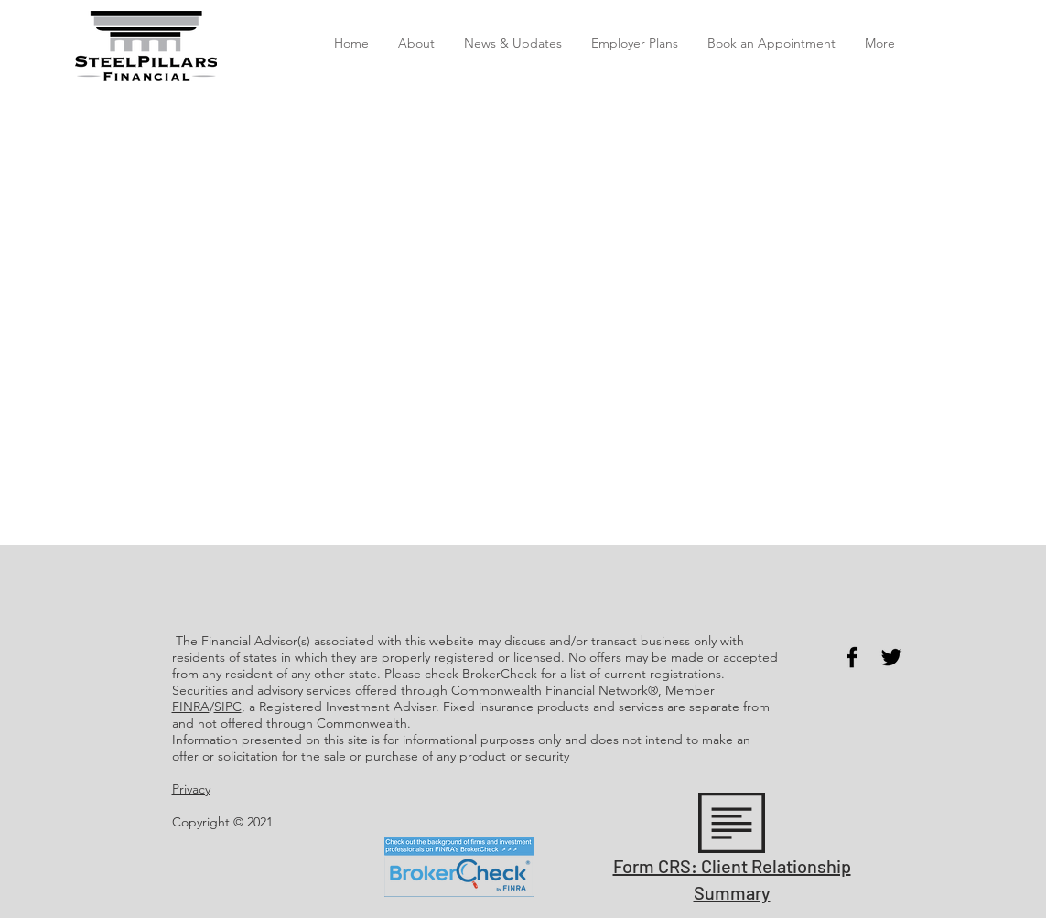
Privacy (191, 789)
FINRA (191, 706)
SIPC (228, 706)
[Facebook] (852, 657)
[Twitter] (891, 657)
